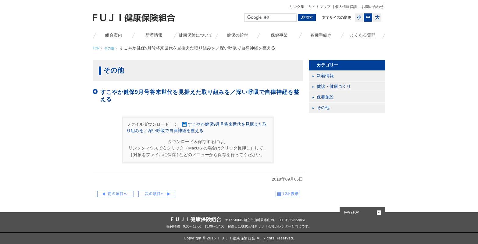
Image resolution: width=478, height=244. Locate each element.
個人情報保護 (346, 7)
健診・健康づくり (334, 86)
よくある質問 (363, 35)
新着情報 (153, 35)
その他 (323, 108)
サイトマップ (319, 7)
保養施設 (325, 97)
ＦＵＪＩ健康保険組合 (195, 219)
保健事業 (279, 35)
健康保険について (196, 35)
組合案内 (113, 35)
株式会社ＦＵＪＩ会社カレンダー (266, 226)
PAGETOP (351, 212)
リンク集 (297, 7)
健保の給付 (237, 35)
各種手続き (321, 35)
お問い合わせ (372, 7)
